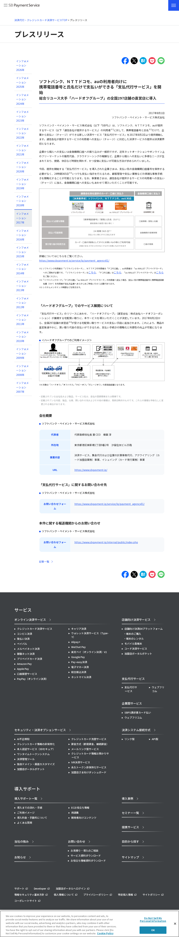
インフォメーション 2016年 (22, 235)
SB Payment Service (22, 7)
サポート (19, 888)
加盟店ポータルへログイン (71, 888)
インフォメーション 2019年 (22, 184)
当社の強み (21, 841)
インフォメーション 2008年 (22, 370)
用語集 (75, 812)
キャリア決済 (78, 628)
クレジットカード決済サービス (34, 628)
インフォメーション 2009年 (22, 353)
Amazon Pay (24, 664)
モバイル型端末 (133, 643)
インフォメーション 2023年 (22, 116)
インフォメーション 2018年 (22, 201)
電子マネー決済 (80, 667)
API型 (155, 739)
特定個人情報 (125, 894)
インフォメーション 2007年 (22, 387)
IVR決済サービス (80, 762)
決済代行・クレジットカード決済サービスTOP (40, 20)
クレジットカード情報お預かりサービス (90, 755)
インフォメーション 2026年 (22, 65)
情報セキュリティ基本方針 (29, 894)
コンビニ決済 (24, 633)
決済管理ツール (26, 759)
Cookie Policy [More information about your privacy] (105, 933)
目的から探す (130, 841)
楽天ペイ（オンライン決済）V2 (89, 652)
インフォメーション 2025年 (22, 82)
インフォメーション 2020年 (22, 167)
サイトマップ (130, 857)
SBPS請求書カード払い (137, 712)
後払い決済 (23, 638)
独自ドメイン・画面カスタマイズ (36, 764)
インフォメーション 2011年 (22, 319)
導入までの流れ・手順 (29, 807)
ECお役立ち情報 (80, 807)
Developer (40, 888)
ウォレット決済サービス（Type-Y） (90, 635)
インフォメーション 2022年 (22, 133)
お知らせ (20, 857)
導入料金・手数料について (32, 817)
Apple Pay (23, 669)
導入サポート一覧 (25, 798)
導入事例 (127, 798)
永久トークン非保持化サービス (88, 767)
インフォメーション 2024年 (22, 99)
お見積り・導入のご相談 (84, 850)
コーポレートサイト (25, 900)
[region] (89, 924)
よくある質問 (24, 822)
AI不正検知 (23, 739)
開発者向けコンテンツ (83, 817)
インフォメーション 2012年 (22, 303)
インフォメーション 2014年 (22, 269)
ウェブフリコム (158, 689)
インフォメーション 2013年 (22, 286)
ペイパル (22, 643)
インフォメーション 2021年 (22, 150)
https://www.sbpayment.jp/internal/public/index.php (106, 542)
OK (153, 930)
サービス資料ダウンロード (86, 855)
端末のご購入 (133, 633)
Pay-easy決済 (79, 662)
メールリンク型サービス (85, 749)
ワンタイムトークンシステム (33, 754)
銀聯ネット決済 (26, 654)
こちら (92, 272)
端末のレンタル (135, 638)
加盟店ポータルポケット (31, 769)
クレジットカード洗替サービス (88, 739)
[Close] (175, 924)
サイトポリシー (151, 894)
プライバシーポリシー (96, 894)
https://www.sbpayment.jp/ (90, 470)
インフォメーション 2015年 (22, 252)
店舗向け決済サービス (136, 619)
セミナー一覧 (130, 813)
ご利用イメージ (26, 812)
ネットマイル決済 (81, 677)
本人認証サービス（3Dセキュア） (36, 749)
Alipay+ (75, 642)
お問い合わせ (76, 841)
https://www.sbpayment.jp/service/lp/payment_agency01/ (74, 260)
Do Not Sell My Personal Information (153, 920)
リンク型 (129, 739)
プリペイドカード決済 (29, 659)
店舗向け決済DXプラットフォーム (143, 628)
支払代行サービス (130, 689)
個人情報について (64, 894)
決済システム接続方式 (136, 730)
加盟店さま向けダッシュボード (88, 772)
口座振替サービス (27, 674)
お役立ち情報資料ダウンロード (88, 860)
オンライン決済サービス (30, 619)
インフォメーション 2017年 (22, 218)
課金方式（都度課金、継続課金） (90, 744)
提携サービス (130, 827)
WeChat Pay (78, 647)
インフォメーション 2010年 (22, 336)
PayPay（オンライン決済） (32, 679)
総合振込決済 (78, 672)
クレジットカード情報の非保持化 (36, 744)
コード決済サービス (135, 648)
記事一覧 (44, 561)
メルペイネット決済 (28, 649)
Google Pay (78, 657)
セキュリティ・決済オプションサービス (40, 730)
